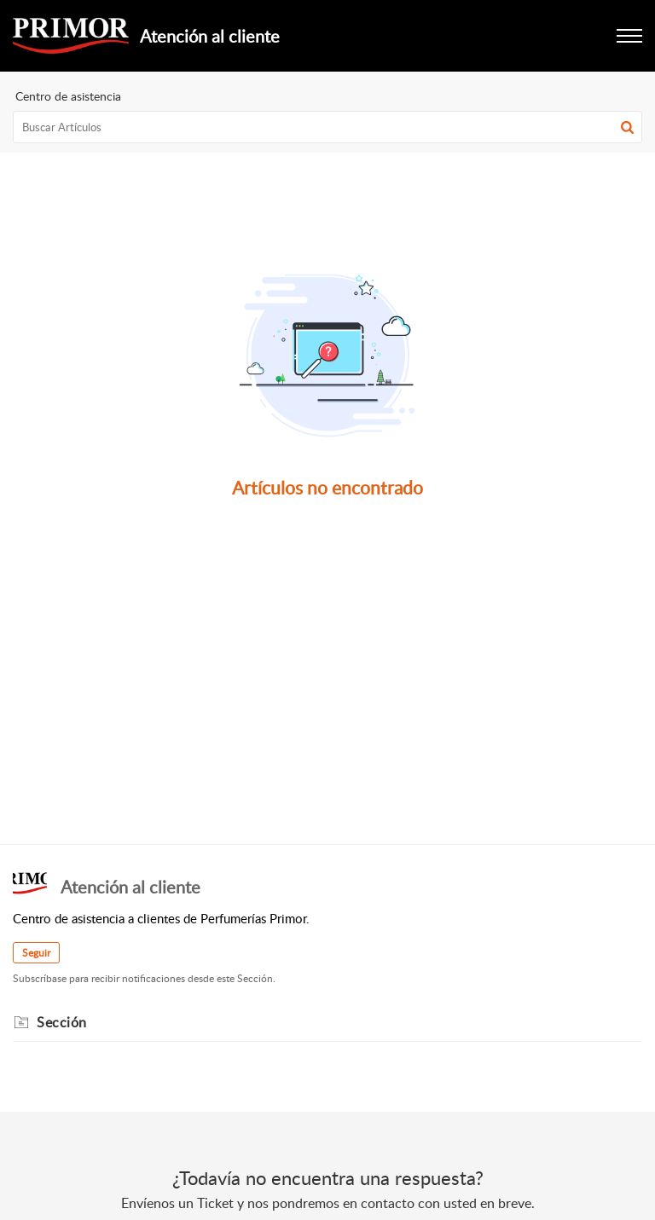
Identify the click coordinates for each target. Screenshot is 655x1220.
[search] (327, 127)
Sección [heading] (62, 1022)
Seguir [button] (36, 952)
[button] (627, 127)
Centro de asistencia (68, 96)
